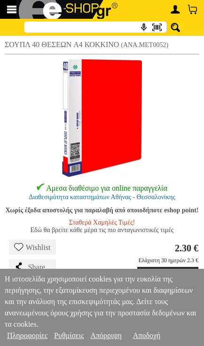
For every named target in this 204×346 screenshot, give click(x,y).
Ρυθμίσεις (69, 335)
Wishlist (32, 247)
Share (29, 267)
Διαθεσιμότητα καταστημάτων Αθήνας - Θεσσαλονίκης (102, 197)
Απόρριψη (105, 335)
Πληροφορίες (27, 335)
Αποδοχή (147, 335)
